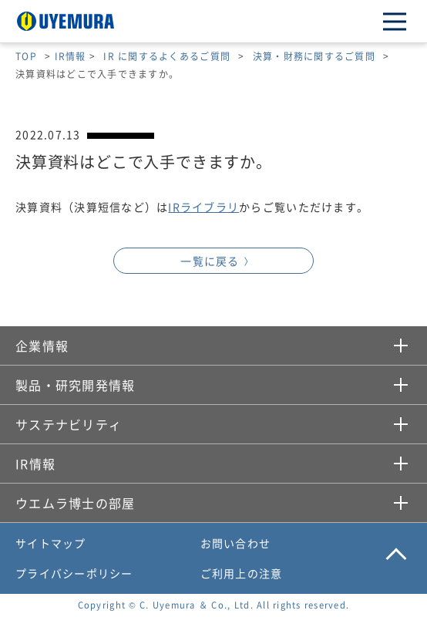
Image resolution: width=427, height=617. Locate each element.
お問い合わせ (235, 543)
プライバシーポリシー (74, 573)
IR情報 (70, 55)
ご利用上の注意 (241, 573)
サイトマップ (50, 543)
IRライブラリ (203, 206)
